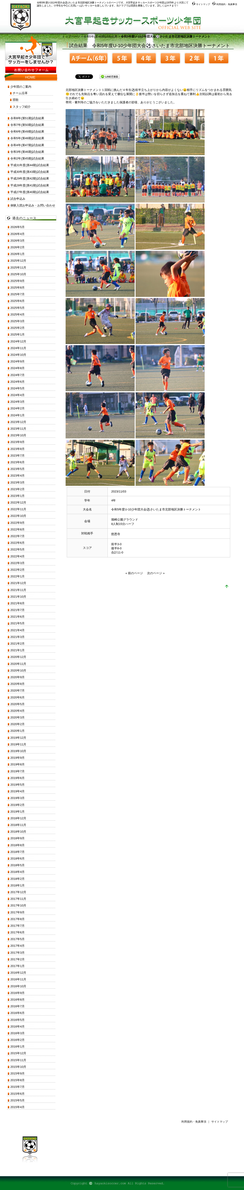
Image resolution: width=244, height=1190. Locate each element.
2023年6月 (17, 462)
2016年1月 (17, 1046)
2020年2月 (17, 724)
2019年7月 (17, 771)
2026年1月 (17, 254)
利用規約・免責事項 (224, 4)
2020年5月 (17, 704)
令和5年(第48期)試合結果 (100, 36)
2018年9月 (17, 838)
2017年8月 (17, 919)
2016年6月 (17, 1013)
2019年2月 (17, 805)
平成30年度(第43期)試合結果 (29, 172)
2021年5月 (17, 623)
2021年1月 (17, 650)
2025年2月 (17, 328)
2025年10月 (18, 274)
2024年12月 (18, 341)
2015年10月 (18, 1066)
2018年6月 (17, 858)
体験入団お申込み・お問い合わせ (32, 205)
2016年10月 (18, 986)
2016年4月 (17, 1026)
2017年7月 (17, 925)
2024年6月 (17, 381)
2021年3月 (17, 637)
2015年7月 (17, 1087)
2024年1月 (17, 415)
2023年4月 (17, 475)
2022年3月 (17, 563)
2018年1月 (17, 885)
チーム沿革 (20, 93)
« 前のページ (134, 573)
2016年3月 (17, 1033)
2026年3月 (17, 240)
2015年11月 (18, 1060)
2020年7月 (17, 690)
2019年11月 (18, 744)
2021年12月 (18, 583)
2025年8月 (17, 287)
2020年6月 (17, 697)
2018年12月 (18, 818)
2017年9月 (17, 912)
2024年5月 (17, 388)
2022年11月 (18, 509)
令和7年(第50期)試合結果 (27, 125)
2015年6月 (17, 1093)
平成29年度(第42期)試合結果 (29, 178)
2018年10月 (18, 831)
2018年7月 (17, 852)
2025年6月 (17, 301)
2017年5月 (17, 939)
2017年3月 (17, 952)
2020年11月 (18, 664)
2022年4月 (17, 556)
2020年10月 (18, 670)
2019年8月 (17, 764)
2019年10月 (18, 751)
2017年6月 (17, 932)
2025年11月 (18, 267)
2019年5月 (17, 784)
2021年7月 (17, 610)
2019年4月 (17, 791)
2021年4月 (17, 630)
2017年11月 (18, 898)
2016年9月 (17, 993)
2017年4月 (17, 945)
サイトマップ (201, 4)
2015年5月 (17, 1100)
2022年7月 (17, 536)
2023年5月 (17, 469)
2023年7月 (17, 455)
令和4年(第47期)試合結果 (27, 145)
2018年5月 (17, 865)
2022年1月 (17, 576)
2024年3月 (17, 401)
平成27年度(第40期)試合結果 (29, 192)
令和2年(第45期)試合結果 (27, 158)
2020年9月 (17, 677)
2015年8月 (17, 1080)
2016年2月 (17, 1040)
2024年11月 (18, 348)
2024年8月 (17, 368)
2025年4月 (17, 314)
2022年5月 (17, 549)
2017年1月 (17, 966)
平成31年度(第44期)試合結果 (29, 165)
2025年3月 (17, 321)
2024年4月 (17, 395)
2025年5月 (17, 308)
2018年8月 (17, 845)
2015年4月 (17, 1107)
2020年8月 (17, 684)
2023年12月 (18, 422)
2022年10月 (18, 516)
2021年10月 (18, 596)
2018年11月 (18, 825)
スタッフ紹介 (22, 106)
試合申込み (17, 198)
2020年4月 (17, 710)
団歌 (16, 99)
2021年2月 (17, 643)
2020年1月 (17, 731)
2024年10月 (18, 354)
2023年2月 (17, 489)
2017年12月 (18, 892)
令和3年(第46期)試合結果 (27, 151)
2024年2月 (17, 408)
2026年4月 (17, 234)
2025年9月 (17, 281)
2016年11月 (18, 979)
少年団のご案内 (20, 86)
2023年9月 (17, 442)
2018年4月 (17, 872)
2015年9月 (17, 1073)
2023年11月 (18, 428)
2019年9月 (17, 757)
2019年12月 (18, 737)
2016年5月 (17, 1020)
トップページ (71, 36)
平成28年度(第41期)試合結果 (29, 185)
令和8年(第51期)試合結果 (27, 118)
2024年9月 (17, 361)
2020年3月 (17, 717)
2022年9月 (17, 522)
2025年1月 (17, 334)
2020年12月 (18, 657)
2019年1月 (17, 811)
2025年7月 (17, 294)
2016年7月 (17, 1006)
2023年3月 (17, 482)
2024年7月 (17, 375)
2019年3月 (17, 798)
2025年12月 (18, 260)
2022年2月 (17, 569)
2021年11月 (18, 590)
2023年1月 (17, 496)
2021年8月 (17, 603)
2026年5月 (17, 227)
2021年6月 (17, 616)
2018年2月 (17, 878)
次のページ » (156, 573)
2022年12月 (18, 502)
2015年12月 (18, 1053)
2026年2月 (17, 247)
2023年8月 (17, 449)
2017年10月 (18, 905)
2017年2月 (17, 959)
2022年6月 (17, 542)
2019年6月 (17, 778)
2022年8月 (17, 529)
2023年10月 (18, 435)
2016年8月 (17, 999)
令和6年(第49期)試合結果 (27, 131)
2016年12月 (18, 972)
